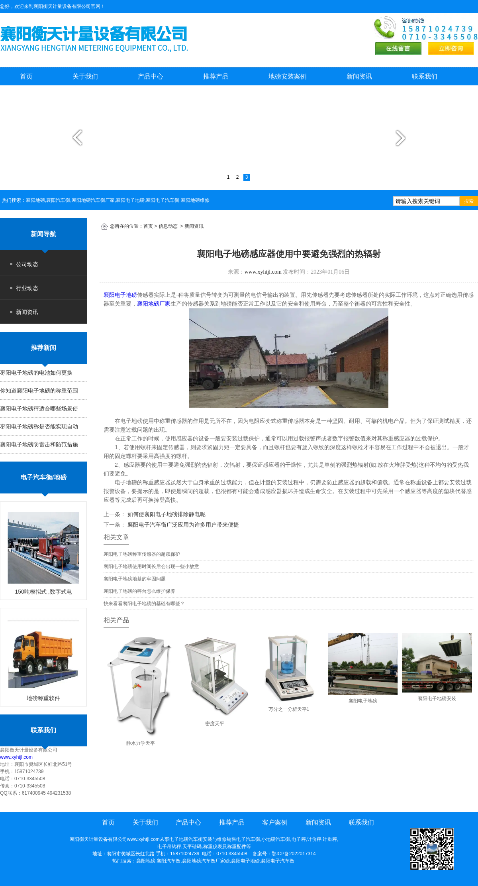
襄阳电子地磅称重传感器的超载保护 (142, 554)
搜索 (469, 201)
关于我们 (85, 76)
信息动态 (168, 226)
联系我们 (424, 76)
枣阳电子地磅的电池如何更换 (36, 372)
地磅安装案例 (287, 76)
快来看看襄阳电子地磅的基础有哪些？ (144, 603)
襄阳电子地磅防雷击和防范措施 (39, 444)
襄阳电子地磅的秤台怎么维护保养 (139, 591)
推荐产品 (216, 76)
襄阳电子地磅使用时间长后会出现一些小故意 (151, 566)
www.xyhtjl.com (16, 757)
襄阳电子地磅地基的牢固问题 (135, 579)
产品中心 (150, 76)
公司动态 (27, 264)
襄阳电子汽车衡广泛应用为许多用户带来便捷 (182, 524)
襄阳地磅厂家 (153, 303)
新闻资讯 (359, 76)
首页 (26, 76)
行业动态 (27, 288)
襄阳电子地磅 (120, 295)
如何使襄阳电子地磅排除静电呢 (166, 514)
